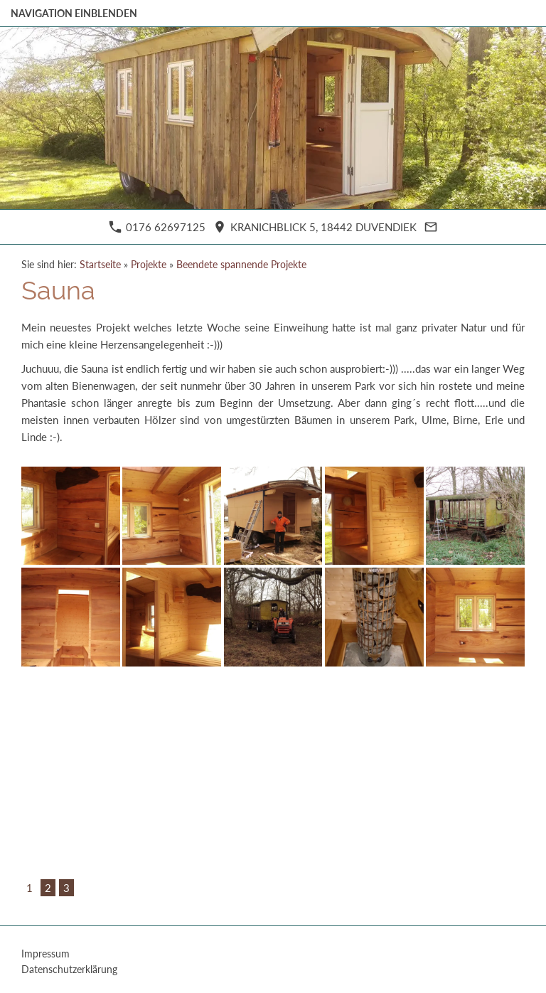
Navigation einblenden (74, 13)
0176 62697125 (157, 227)
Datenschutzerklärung (69, 969)
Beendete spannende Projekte (241, 264)
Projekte (148, 264)
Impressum (45, 953)
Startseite (100, 264)
